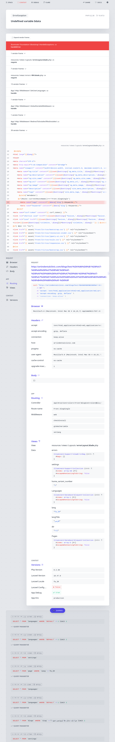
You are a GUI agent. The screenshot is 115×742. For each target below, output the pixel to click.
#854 (99, 540)
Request (9, 258)
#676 (90, 454)
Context (9, 296)
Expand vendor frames (20, 37)
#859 (99, 495)
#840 (88, 468)
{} (74, 456)
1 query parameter (20, 627)
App (7, 279)
